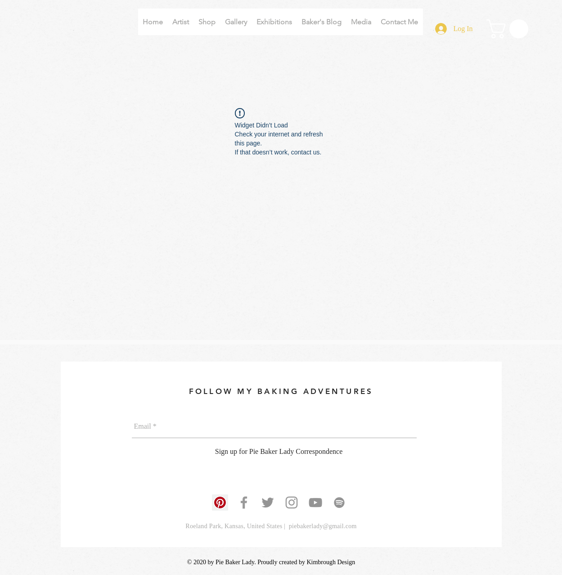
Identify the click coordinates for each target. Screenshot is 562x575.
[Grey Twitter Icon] (268, 502)
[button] (509, 28)
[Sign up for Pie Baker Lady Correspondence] (279, 452)
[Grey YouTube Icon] (315, 502)
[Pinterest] (220, 502)
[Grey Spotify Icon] (339, 502)
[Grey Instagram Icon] (291, 502)
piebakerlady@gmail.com (323, 526)
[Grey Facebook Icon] (244, 502)
